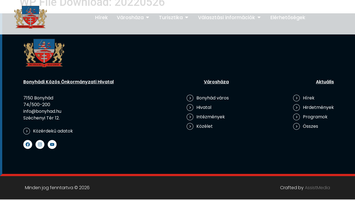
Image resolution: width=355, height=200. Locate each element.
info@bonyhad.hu (42, 111)
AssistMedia (317, 187)
